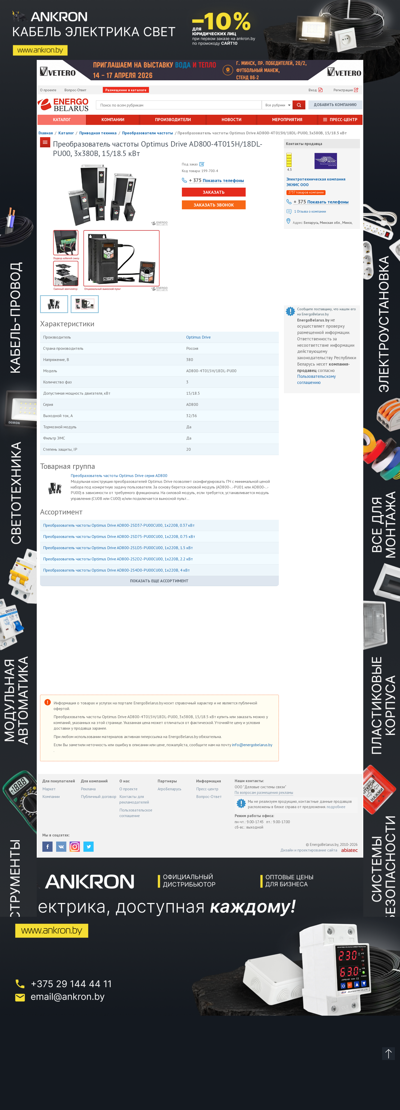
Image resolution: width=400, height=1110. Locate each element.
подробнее (336, 806)
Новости (231, 119)
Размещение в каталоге (125, 90)
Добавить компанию (335, 104)
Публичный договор (98, 796)
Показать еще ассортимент (159, 580)
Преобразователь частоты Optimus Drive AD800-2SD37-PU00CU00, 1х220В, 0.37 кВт (119, 525)
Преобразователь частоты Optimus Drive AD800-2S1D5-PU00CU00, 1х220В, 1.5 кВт (118, 547)
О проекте (48, 90)
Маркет (49, 788)
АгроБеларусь (169, 788)
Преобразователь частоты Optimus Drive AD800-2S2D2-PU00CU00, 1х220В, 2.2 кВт (118, 558)
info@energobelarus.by (252, 744)
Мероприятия (287, 119)
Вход (313, 90)
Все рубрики (278, 105)
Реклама (88, 788)
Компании (113, 119)
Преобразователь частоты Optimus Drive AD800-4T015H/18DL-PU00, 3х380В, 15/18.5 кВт (262, 132)
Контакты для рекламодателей (134, 799)
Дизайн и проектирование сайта (308, 850)
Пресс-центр (343, 119)
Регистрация (343, 90)
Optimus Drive (198, 337)
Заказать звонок (214, 205)
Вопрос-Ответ (75, 90)
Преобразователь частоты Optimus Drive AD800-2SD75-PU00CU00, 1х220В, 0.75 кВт (119, 536)
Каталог (62, 119)
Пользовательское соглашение (135, 812)
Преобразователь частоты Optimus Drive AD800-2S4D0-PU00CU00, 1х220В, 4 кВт (116, 570)
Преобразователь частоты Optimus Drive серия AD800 (119, 475)
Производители (173, 119)
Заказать (213, 192)
